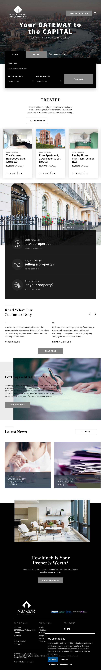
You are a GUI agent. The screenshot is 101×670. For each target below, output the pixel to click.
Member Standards (20, 657)
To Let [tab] (36, 54)
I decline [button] (64, 659)
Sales (41, 627)
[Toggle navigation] (95, 13)
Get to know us (37, 120)
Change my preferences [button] (60, 664)
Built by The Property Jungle (23, 662)
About (42, 633)
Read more (50, 351)
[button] (90, 314)
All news (85, 432)
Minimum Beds (43, 76)
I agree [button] (52, 659)
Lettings (43, 630)
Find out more (17, 405)
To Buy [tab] (15, 54)
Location (12, 63)
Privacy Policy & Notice (31, 656)
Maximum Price (15, 76)
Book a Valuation (50, 580)
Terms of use (18, 656)
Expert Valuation (79, 13)
